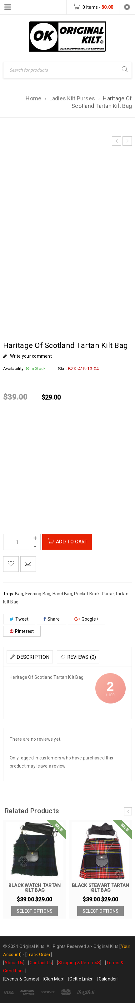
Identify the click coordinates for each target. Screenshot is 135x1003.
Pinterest (22, 631)
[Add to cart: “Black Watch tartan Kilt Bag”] (34, 911)
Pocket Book (87, 593)
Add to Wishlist (11, 564)
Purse (108, 593)
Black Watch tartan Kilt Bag (34, 888)
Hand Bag (62, 593)
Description (33, 657)
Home (33, 98)
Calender (108, 978)
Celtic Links (80, 978)
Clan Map (53, 978)
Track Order (39, 954)
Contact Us (41, 962)
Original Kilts (106, 946)
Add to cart (73, 542)
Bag (19, 593)
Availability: (13, 368)
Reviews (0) (81, 657)
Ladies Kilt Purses (72, 98)
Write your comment (31, 356)
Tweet (19, 619)
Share (51, 619)
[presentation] (128, 811)
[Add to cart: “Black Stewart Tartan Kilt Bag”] (100, 911)
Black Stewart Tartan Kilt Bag (100, 888)
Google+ (86, 619)
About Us (13, 962)
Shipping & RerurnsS (79, 962)
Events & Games (21, 978)
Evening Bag (38, 593)
